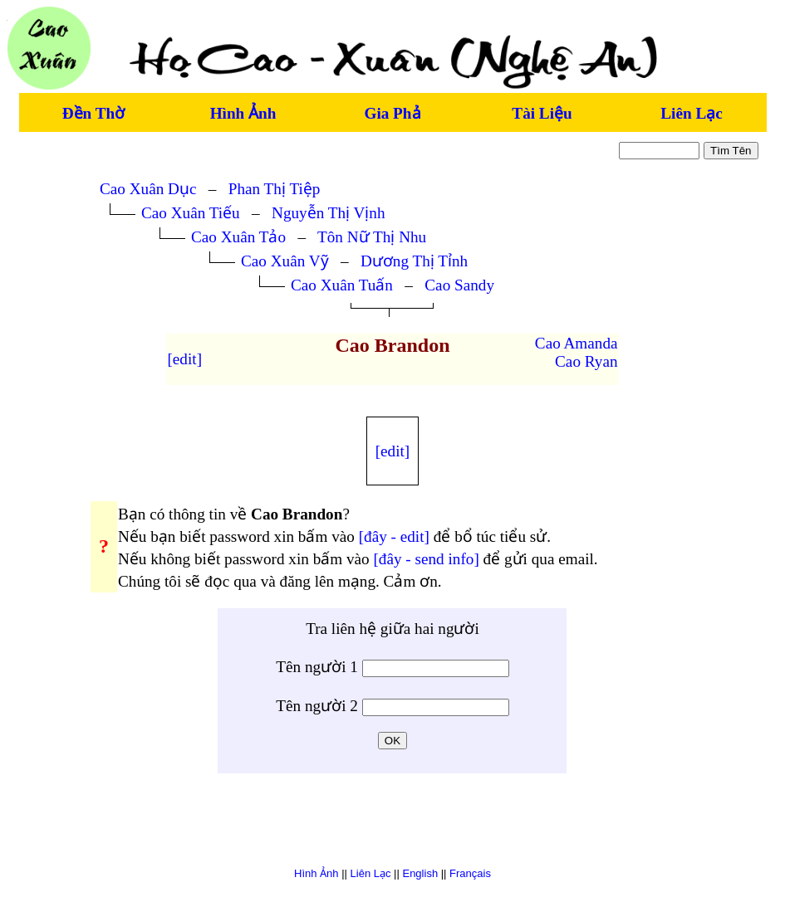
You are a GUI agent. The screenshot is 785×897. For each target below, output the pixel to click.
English (420, 873)
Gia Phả (392, 113)
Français (470, 873)
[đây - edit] (394, 536)
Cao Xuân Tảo (238, 237)
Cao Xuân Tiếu (190, 213)
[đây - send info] (425, 559)
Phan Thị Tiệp (274, 188)
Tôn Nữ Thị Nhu (371, 237)
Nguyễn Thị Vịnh (328, 213)
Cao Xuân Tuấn (342, 285)
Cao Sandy (459, 285)
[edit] (184, 359)
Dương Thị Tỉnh (414, 261)
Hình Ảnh (243, 113)
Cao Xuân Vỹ (285, 261)
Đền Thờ (93, 113)
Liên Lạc (691, 113)
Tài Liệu (542, 113)
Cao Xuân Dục (148, 188)
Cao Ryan (586, 361)
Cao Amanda (576, 343)
